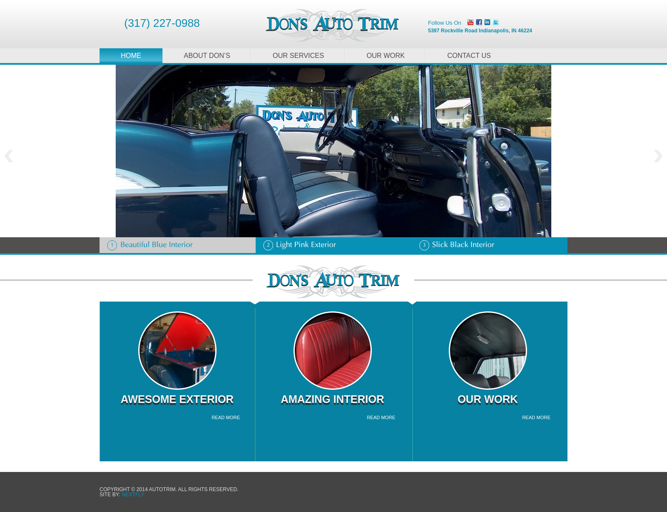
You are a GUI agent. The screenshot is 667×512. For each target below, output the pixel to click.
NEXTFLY (133, 495)
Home (131, 55)
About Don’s (207, 55)
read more (225, 417)
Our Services (298, 55)
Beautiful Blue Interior (149, 245)
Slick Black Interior (456, 245)
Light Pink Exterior (299, 245)
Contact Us (469, 55)
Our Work (386, 55)
